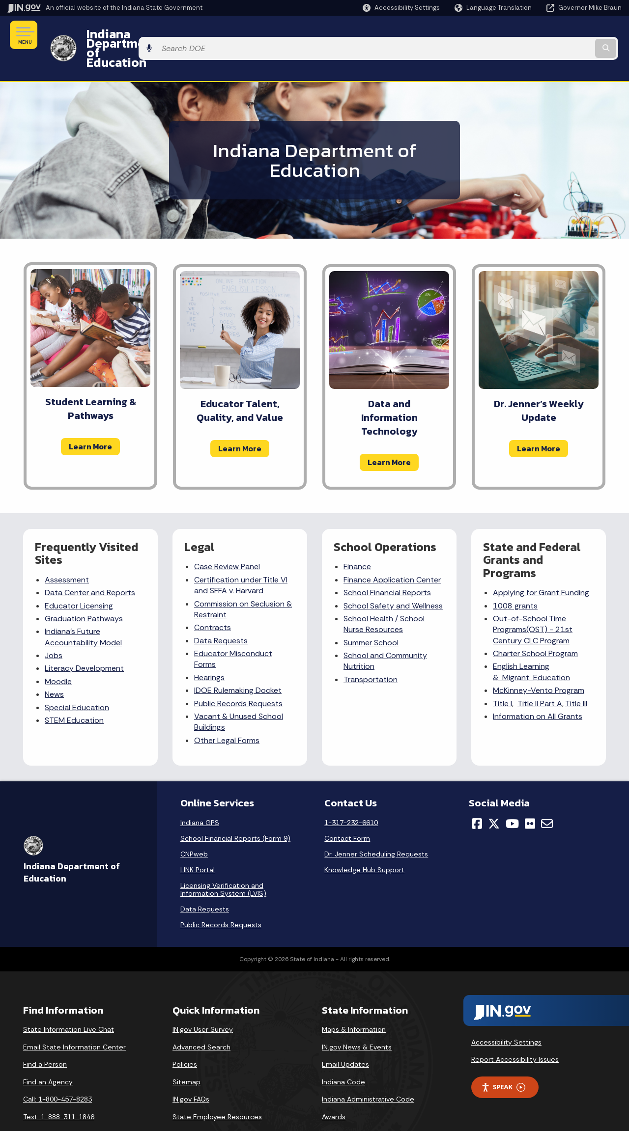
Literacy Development (84, 642)
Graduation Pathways (84, 592)
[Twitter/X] (494, 797)
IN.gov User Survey (202, 1002)
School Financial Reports (387, 566)
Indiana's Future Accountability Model (83, 610)
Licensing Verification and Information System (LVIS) (223, 863)
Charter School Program (535, 627)
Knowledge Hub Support (364, 843)
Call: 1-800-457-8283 (57, 1073)
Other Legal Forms (226, 714)
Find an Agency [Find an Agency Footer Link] (48, 1055)
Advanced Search (201, 1020)
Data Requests (221, 614)
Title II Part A (539, 677)
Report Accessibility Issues (515, 1033)
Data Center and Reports (90, 566)
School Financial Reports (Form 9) (235, 811)
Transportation (370, 653)
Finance (357, 540)
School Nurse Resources (384, 597)
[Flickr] (530, 797)
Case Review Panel (227, 540)
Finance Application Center (392, 553)
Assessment (67, 553)
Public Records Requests (238, 677)
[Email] (547, 797)
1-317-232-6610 (351, 796)
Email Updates (345, 1037)
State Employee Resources (217, 1090)
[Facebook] (477, 797)
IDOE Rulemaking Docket (238, 664)
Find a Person (45, 1037)
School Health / (371, 592)
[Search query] (551, 35)
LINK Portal (197, 843)
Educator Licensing (79, 579)
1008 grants (515, 579)
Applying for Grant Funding (541, 566)
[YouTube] (512, 797)
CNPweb (194, 827)
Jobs (53, 629)
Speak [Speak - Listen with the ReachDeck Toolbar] (503, 1061)
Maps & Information (354, 1002)
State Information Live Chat (68, 1002)
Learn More (90, 420)
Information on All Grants (537, 690)
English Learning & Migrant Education (531, 645)
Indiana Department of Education (178, 35)
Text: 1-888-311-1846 (58, 1090)
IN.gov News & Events (357, 1020)
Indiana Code (343, 1055)
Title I (502, 677)
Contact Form (347, 811)
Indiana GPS (199, 796)
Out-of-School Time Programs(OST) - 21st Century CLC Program (532, 603)
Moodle (58, 655)
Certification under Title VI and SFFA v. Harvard (240, 558)
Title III (576, 677)
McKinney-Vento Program (538, 664)
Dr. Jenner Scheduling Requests (376, 827)
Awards (333, 1090)
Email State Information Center (74, 1020)
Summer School (371, 616)
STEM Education (74, 694)
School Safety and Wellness (393, 579)
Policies (184, 1037)
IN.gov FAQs (190, 1073)
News (54, 667)
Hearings (209, 651)
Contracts (212, 601)
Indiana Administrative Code (368, 1073)
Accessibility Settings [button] (506, 1015)
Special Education (77, 681)
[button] (401, 7)
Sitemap (186, 1055)
